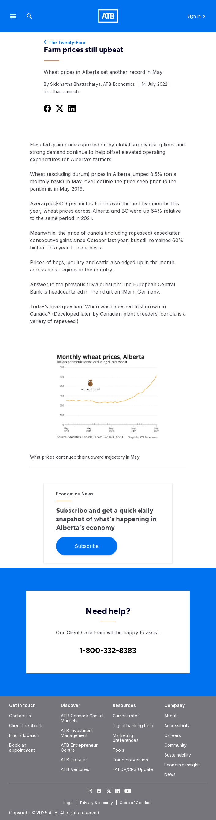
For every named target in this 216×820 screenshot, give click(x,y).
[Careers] (172, 735)
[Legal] (69, 803)
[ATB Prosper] (74, 759)
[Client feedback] (25, 725)
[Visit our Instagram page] (89, 790)
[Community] (175, 745)
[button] (13, 16)
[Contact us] (20, 715)
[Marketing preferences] (126, 738)
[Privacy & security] (97, 803)
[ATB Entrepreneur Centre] (79, 747)
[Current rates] (126, 715)
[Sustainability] (177, 754)
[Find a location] (24, 735)
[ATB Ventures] (75, 769)
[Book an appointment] (22, 747)
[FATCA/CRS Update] (133, 769)
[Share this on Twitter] (59, 108)
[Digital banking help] (133, 725)
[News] (170, 774)
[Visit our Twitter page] (108, 790)
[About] (170, 715)
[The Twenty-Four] (108, 43)
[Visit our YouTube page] (126, 790)
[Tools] (118, 750)
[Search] (29, 16)
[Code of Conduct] (136, 803)
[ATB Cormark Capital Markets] (82, 718)
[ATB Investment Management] (77, 733)
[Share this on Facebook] (47, 108)
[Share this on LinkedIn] (71, 108)
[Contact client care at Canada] (108, 650)
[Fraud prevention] (130, 759)
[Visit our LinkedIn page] (117, 790)
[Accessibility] (177, 725)
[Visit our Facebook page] (98, 790)
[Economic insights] (182, 764)
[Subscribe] (86, 546)
